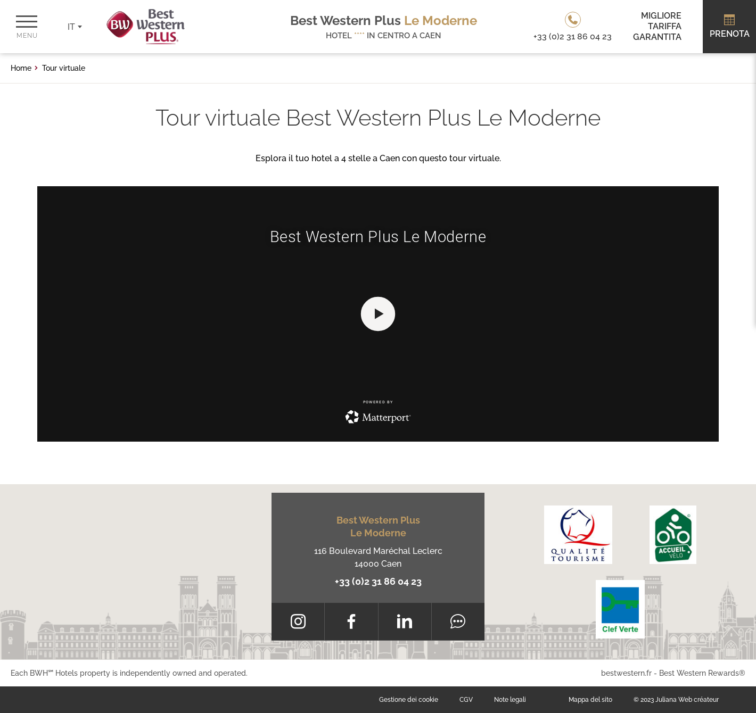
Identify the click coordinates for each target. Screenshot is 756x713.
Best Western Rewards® (702, 673)
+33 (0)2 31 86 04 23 (378, 581)
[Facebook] (351, 621)
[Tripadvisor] (458, 621)
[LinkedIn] (405, 621)
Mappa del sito (590, 699)
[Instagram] (298, 621)
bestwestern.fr (626, 673)
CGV (466, 699)
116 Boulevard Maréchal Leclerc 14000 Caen (378, 557)
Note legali (510, 699)
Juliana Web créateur (687, 699)
